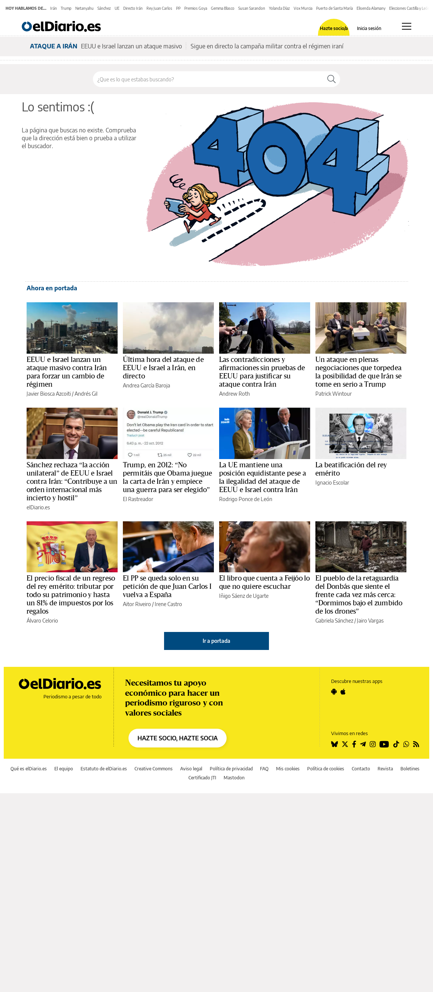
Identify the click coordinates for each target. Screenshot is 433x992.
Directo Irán (133, 8)
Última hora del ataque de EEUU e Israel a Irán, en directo (163, 368)
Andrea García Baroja (146, 385)
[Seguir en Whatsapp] (406, 744)
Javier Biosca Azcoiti (49, 393)
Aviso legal (191, 768)
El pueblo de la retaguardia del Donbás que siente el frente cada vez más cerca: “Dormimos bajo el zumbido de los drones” (358, 595)
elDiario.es (38, 507)
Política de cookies (325, 768)
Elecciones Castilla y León (409, 8)
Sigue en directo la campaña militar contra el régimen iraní (267, 46)
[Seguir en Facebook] (354, 744)
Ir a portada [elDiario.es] (216, 641)
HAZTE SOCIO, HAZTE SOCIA (177, 738)
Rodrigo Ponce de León (245, 499)
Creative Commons (153, 768)
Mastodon (234, 777)
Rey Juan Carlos (159, 8)
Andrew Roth (234, 393)
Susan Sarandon (251, 8)
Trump (66, 8)
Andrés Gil (86, 393)
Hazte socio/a (334, 28)
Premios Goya (195, 8)
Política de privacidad (231, 768)
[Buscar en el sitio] (208, 79)
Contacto (361, 768)
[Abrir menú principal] (406, 26)
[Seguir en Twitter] (345, 744)
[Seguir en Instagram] (373, 744)
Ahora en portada (52, 288)
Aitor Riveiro (137, 604)
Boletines (410, 768)
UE (117, 8)
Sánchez (104, 8)
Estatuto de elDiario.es (104, 768)
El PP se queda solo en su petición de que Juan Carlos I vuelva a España (167, 587)
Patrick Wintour (333, 393)
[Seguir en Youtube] (384, 744)
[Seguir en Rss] (416, 744)
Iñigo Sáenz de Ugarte (244, 596)
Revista (385, 768)
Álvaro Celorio (42, 620)
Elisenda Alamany (371, 8)
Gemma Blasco (222, 8)
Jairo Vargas (370, 620)
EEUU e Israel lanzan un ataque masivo (131, 46)
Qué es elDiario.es (28, 768)
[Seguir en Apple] (343, 691)
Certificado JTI (202, 777)
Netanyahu (84, 8)
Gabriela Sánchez (334, 620)
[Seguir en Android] (334, 691)
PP (178, 8)
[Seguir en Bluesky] (334, 744)
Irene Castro (168, 604)
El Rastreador (138, 499)
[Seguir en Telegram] (363, 744)
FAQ (264, 768)
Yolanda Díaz (279, 8)
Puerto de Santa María (334, 8)
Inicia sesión (369, 28)
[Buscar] (331, 79)
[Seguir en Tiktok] (396, 744)
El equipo (63, 768)
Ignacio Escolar (332, 482)
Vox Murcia (303, 8)
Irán (53, 8)
